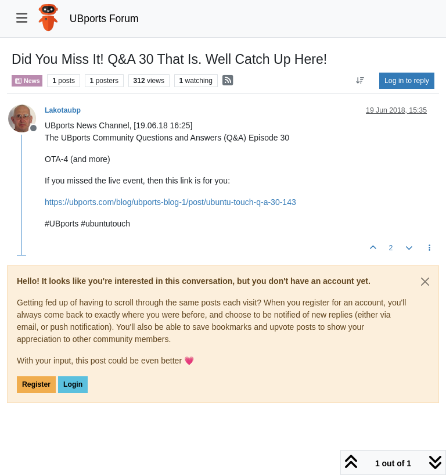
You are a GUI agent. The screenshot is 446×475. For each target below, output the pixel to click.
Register (36, 384)
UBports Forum (104, 18)
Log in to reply (406, 81)
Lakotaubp (63, 110)
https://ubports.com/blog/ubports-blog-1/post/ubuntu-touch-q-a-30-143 (170, 202)
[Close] (425, 281)
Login (72, 384)
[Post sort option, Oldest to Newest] (360, 81)
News (27, 80)
